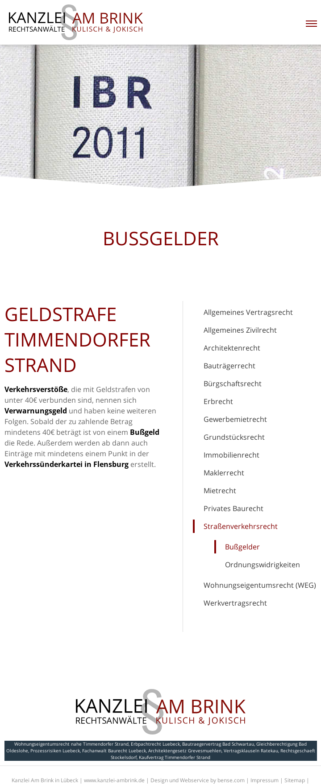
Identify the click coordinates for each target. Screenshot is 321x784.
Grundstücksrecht (234, 437)
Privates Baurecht (233, 508)
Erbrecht (218, 401)
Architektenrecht (232, 348)
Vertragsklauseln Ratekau (251, 750)
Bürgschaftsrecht (233, 383)
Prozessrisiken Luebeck (55, 750)
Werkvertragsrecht (235, 603)
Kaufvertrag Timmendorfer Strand (174, 757)
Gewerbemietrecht (235, 419)
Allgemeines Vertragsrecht (248, 312)
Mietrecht (220, 490)
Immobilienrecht (231, 455)
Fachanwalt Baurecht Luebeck (114, 750)
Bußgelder (242, 547)
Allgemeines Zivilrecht (240, 330)
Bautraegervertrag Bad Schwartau (218, 744)
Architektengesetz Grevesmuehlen (184, 750)
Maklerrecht (224, 473)
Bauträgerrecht (229, 366)
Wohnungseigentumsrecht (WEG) (260, 585)
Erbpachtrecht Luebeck (155, 744)
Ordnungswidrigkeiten (262, 564)
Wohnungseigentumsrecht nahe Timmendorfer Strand (71, 744)
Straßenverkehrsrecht (241, 526)
